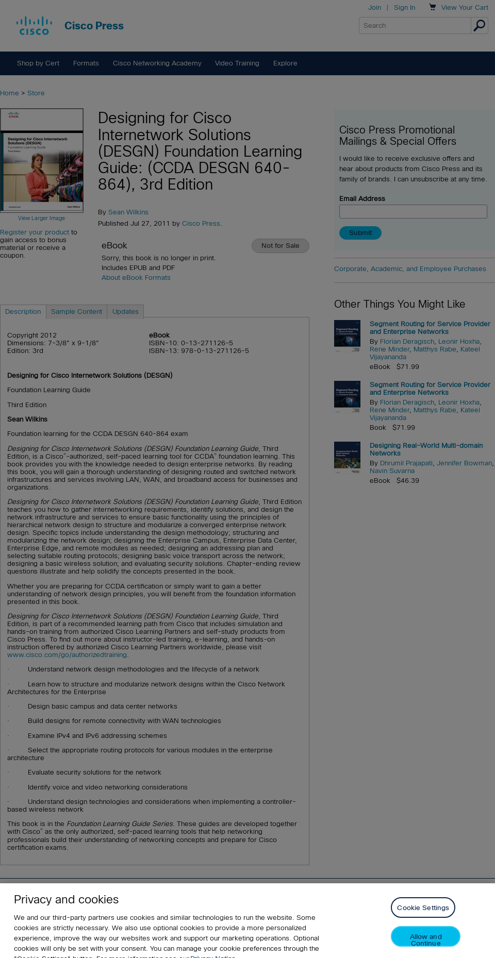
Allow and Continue (426, 949)
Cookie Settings (423, 917)
